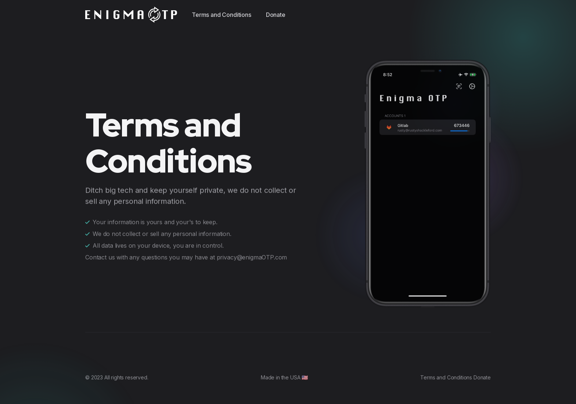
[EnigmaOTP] (131, 15)
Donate (275, 14)
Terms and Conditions (221, 14)
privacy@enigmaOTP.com (252, 255)
